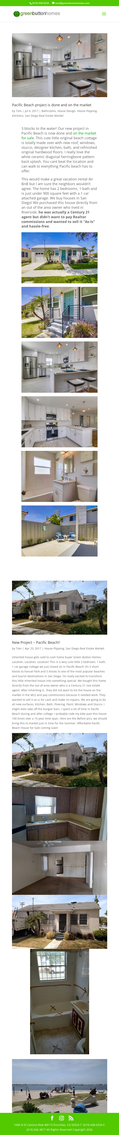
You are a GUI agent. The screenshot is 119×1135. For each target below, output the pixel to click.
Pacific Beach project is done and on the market (51, 104)
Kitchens (17, 116)
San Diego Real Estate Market (44, 116)
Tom (19, 111)
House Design (66, 111)
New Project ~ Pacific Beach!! (36, 642)
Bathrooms (49, 111)
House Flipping (87, 111)
